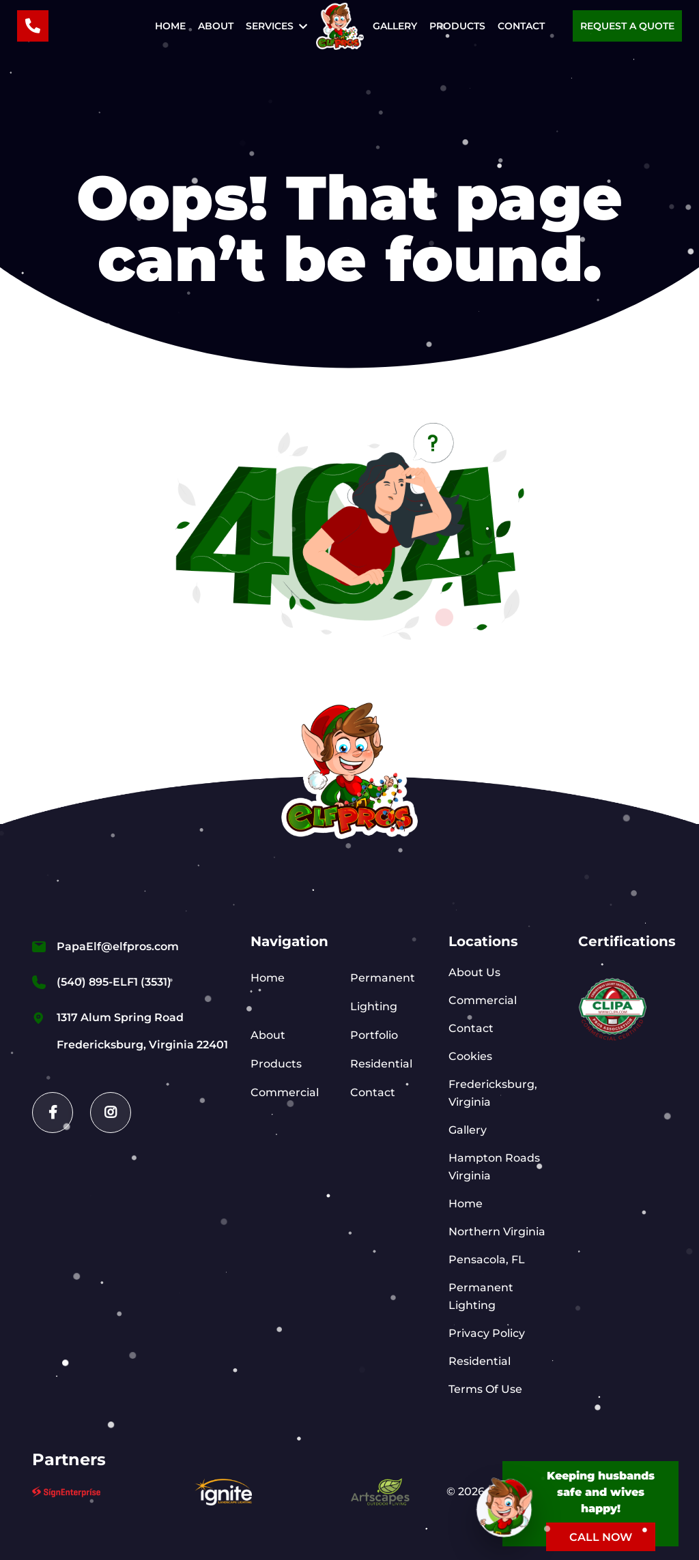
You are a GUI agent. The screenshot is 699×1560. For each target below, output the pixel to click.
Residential (381, 1063)
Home (170, 26)
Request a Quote (627, 26)
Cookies (470, 1056)
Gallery (395, 26)
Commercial (285, 1092)
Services (270, 26)
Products (457, 26)
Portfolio (374, 1035)
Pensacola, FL (486, 1259)
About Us (474, 972)
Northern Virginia (496, 1231)
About (215, 26)
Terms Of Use (485, 1389)
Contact (521, 26)
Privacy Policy (486, 1333)
